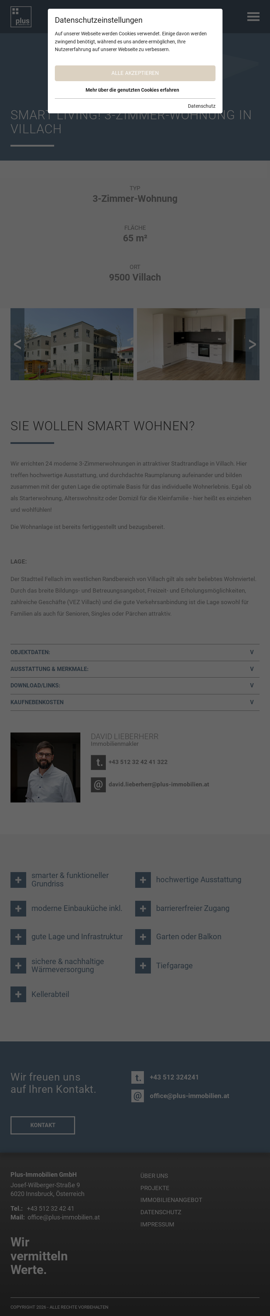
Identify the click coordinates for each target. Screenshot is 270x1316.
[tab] (135, 652)
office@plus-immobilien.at (189, 1095)
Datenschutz (160, 1212)
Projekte (154, 1188)
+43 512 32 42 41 (49, 1208)
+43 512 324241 (174, 1077)
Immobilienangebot (171, 1200)
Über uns (154, 1176)
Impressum (157, 1224)
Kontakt (43, 1125)
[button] (17, 344)
